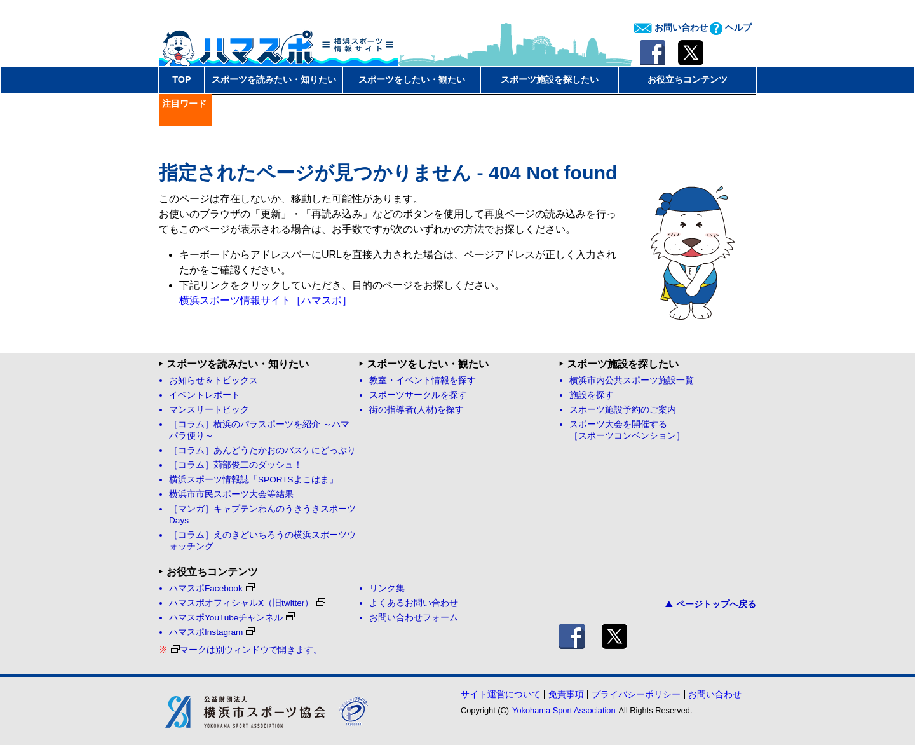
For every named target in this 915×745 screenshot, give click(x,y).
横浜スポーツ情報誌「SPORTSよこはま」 (253, 479)
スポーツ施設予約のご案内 (622, 409)
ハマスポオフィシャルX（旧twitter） (247, 603)
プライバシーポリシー (636, 694)
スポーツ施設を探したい (550, 79)
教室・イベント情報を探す (422, 380)
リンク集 (387, 588)
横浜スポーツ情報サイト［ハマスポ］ (265, 300)
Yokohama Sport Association (563, 710)
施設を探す (591, 395)
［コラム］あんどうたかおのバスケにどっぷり (262, 450)
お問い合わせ (671, 27)
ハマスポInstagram (212, 632)
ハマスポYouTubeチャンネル (232, 617)
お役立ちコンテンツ (687, 79)
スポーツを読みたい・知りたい (274, 79)
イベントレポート (204, 395)
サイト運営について (501, 694)
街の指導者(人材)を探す (416, 409)
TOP (181, 79)
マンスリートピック (209, 409)
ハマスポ (278, 44)
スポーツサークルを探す (418, 395)
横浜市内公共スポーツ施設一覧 (631, 380)
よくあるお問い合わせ (413, 603)
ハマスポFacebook (212, 588)
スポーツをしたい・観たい (411, 79)
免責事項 (566, 694)
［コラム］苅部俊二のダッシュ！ (235, 465)
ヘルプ (731, 27)
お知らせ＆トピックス (213, 380)
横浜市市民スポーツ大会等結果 (231, 494)
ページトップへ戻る (710, 604)
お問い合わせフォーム (413, 617)
